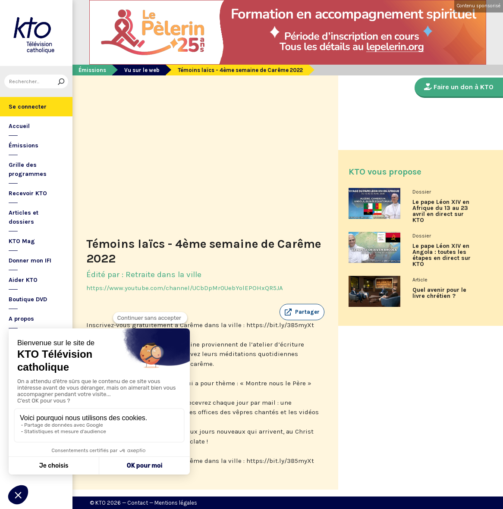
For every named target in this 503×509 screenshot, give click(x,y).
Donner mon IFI (30, 260)
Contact (137, 503)
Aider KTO (23, 280)
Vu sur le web (142, 70)
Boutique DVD (28, 299)
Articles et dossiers (23, 217)
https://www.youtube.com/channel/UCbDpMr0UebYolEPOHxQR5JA (184, 288)
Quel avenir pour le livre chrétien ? (439, 293)
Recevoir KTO (28, 193)
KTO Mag (22, 241)
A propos (21, 318)
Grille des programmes (28, 169)
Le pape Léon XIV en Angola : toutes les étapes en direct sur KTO (441, 255)
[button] (302, 312)
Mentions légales (175, 503)
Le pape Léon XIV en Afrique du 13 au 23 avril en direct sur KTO (440, 211)
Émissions (23, 145)
